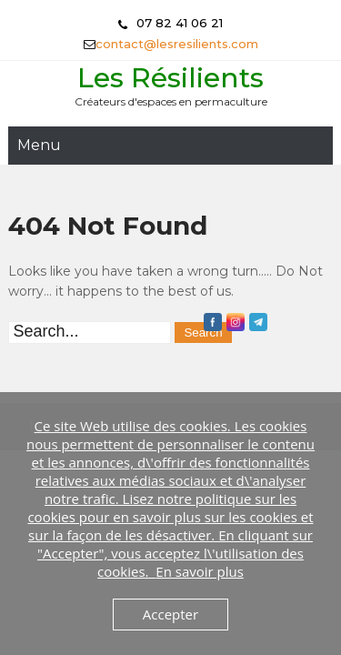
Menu (39, 145)
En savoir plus (199, 571)
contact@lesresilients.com (176, 43)
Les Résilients (170, 78)
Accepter (170, 614)
